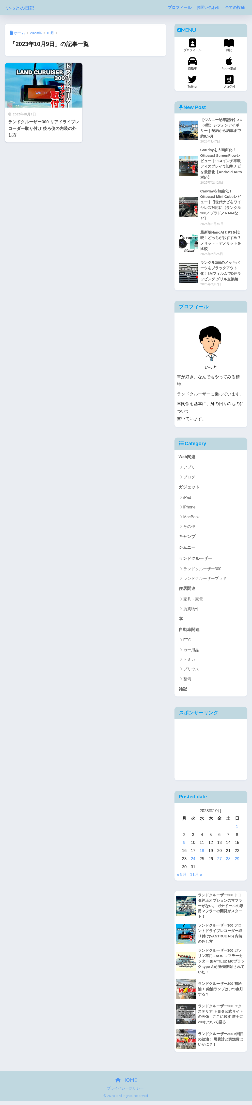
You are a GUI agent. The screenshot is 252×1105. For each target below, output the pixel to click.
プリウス (191, 672)
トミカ (189, 662)
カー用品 (191, 653)
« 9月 (182, 877)
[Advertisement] (210, 752)
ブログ (189, 479)
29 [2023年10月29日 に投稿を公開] (237, 861)
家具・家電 (193, 602)
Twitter (192, 81)
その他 (189, 529)
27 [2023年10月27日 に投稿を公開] (219, 861)
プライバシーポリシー (125, 1092)
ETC (187, 643)
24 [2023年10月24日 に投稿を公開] (193, 861)
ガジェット (189, 489)
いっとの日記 (24, 7)
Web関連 (187, 459)
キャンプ (187, 539)
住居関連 (187, 591)
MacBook (191, 519)
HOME (126, 1084)
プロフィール (179, 7)
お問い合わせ (208, 7)
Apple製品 (229, 63)
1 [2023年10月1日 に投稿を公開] (237, 829)
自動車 (192, 63)
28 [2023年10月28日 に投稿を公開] (228, 861)
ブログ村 (229, 81)
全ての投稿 (235, 7)
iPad (187, 500)
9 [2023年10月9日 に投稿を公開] (184, 845)
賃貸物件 (191, 611)
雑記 (229, 45)
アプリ (189, 469)
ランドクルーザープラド (205, 581)
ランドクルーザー (195, 560)
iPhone (189, 509)
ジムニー (187, 550)
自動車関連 (189, 632)
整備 (187, 681)
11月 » (196, 877)
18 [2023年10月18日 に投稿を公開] (202, 853)
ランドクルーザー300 (202, 571)
